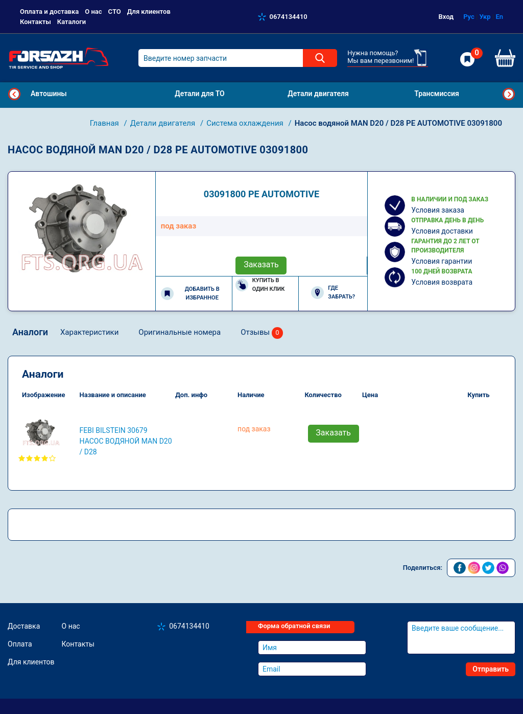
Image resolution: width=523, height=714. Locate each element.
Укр (484, 16)
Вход (446, 16)
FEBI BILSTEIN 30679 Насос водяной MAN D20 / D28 (126, 441)
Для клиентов (149, 11)
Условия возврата (441, 282)
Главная (105, 123)
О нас (93, 11)
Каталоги (71, 22)
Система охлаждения (245, 123)
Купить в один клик (260, 284)
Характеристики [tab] (89, 332)
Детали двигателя (163, 123)
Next (509, 94)
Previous (14, 94)
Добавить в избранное (190, 293)
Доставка (24, 626)
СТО (114, 11)
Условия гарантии (441, 261)
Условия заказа (437, 210)
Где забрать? (333, 292)
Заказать (261, 264)
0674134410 (288, 16)
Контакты (35, 22)
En (499, 16)
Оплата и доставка (49, 11)
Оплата (20, 644)
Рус (468, 16)
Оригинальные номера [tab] (179, 332)
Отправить (490, 669)
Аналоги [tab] (30, 332)
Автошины (49, 93)
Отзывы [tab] (262, 333)
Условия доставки (442, 231)
